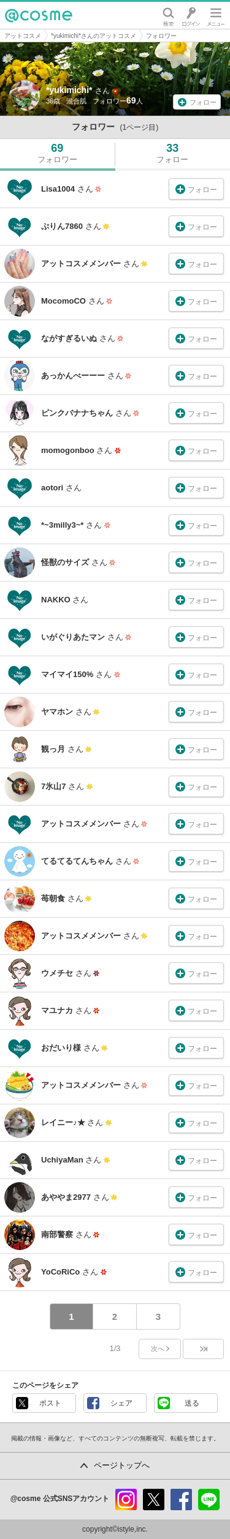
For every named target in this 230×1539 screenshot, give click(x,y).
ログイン (191, 15)
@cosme (38, 15)
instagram (126, 1499)
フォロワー (161, 35)
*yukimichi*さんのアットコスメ (93, 35)
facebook (181, 1499)
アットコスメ (22, 35)
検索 (168, 15)
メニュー (216, 15)
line (209, 1499)
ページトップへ (122, 1465)
